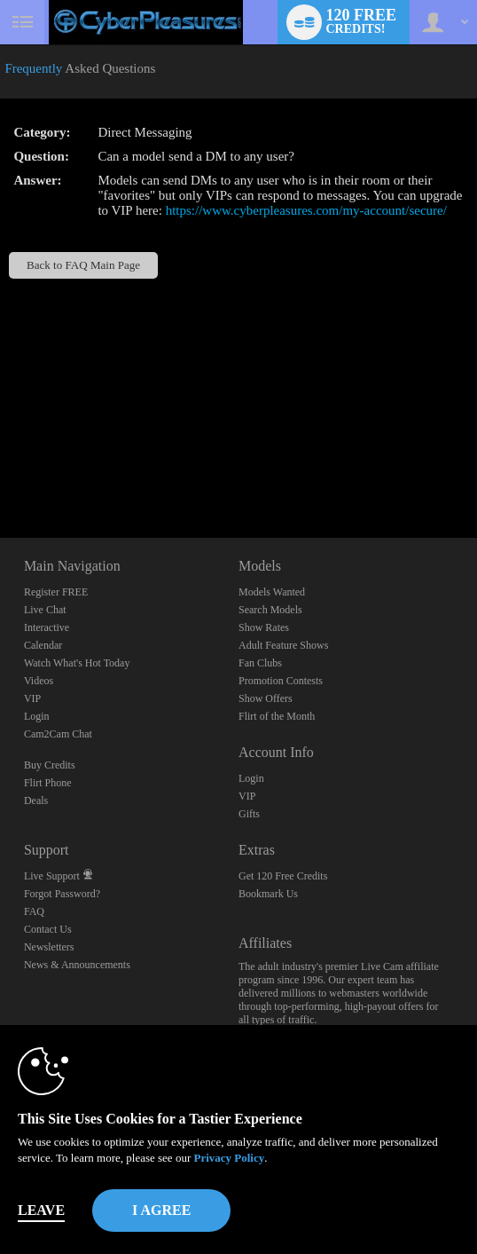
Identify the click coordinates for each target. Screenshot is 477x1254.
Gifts (249, 814)
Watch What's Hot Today (77, 663)
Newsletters (49, 947)
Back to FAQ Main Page (83, 265)
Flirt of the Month (276, 716)
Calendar (43, 645)
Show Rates (263, 627)
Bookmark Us (268, 893)
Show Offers (265, 698)
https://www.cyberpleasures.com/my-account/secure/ (306, 210)
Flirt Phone (48, 783)
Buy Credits (49, 765)
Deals (36, 800)
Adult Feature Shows (283, 645)
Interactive (46, 627)
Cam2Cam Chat (58, 734)
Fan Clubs (260, 663)
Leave (41, 1210)
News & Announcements (77, 964)
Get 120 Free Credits (282, 876)
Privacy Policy (228, 1157)
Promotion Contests (280, 680)
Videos (38, 680)
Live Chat (45, 609)
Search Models (270, 609)
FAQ (34, 911)
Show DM (0, 471)
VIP (32, 698)
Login (37, 716)
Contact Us (48, 929)
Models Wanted (271, 592)
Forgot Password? (62, 893)
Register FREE (56, 592)
